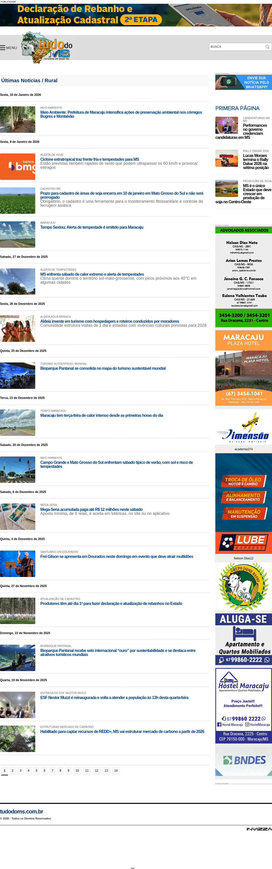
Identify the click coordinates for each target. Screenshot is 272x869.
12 (96, 770)
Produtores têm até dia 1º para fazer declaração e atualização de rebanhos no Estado (111, 603)
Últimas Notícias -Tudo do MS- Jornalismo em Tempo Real (47, 47)
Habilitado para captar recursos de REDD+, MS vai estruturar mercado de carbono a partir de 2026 (122, 731)
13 (106, 770)
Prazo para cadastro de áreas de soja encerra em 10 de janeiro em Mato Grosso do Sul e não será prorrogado (121, 195)
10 (77, 770)
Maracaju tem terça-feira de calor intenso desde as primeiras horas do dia (101, 415)
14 (116, 770)
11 (87, 770)
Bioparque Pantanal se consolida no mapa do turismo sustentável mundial (102, 368)
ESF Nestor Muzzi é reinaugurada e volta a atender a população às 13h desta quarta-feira (114, 697)
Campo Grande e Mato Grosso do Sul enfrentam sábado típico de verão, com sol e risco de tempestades (116, 464)
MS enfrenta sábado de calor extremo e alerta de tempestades (92, 274)
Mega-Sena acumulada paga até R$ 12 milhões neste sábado (91, 509)
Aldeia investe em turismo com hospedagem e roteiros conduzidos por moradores (109, 321)
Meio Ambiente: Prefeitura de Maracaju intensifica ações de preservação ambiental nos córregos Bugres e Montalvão (121, 114)
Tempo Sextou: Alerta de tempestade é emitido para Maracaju (91, 227)
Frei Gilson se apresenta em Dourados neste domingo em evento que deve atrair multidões (116, 556)
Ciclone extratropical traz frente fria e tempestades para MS (89, 159)
